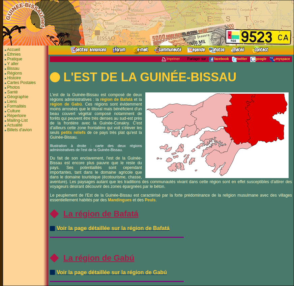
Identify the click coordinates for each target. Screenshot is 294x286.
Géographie (17, 96)
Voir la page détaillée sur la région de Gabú (112, 272)
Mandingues (119, 200)
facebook (219, 59)
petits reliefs (73, 132)
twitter (239, 59)
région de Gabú (66, 104)
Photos (13, 87)
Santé (12, 92)
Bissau (13, 68)
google (258, 59)
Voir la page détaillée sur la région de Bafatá (113, 228)
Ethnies (14, 54)
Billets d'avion (19, 129)
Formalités (16, 106)
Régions (14, 73)
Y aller (13, 63)
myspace (279, 59)
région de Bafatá (116, 99)
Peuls (150, 200)
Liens (12, 101)
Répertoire (16, 115)
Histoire (14, 78)
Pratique (14, 59)
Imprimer (170, 59)
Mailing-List (17, 120)
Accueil (13, 49)
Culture (13, 111)
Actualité (15, 125)
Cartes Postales (21, 82)
